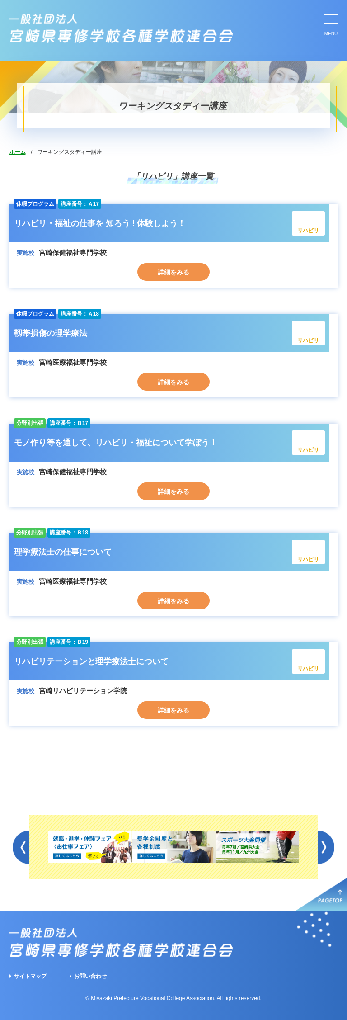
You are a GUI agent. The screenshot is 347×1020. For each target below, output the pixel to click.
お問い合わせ (90, 976)
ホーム (17, 152)
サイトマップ (30, 976)
